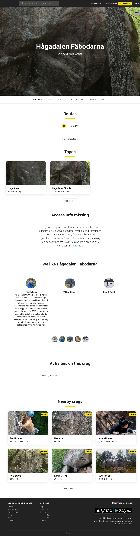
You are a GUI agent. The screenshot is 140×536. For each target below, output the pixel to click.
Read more (77, 245)
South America (13, 512)
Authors (91, 100)
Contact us (44, 509)
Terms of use (44, 512)
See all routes (70, 139)
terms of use (126, 524)
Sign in (136, 3)
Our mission (44, 518)
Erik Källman (31, 292)
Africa (10, 515)
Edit (103, 100)
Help (41, 507)
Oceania (11, 520)
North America (13, 509)
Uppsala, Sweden (74, 54)
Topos (49, 100)
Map (59, 100)
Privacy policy (45, 515)
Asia (9, 518)
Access (80, 100)
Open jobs (43, 520)
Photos (68, 100)
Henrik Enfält (109, 292)
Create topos (111, 3)
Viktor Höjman (70, 292)
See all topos (70, 201)
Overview (38, 100)
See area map (70, 488)
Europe (10, 507)
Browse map (96, 3)
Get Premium (124, 4)
